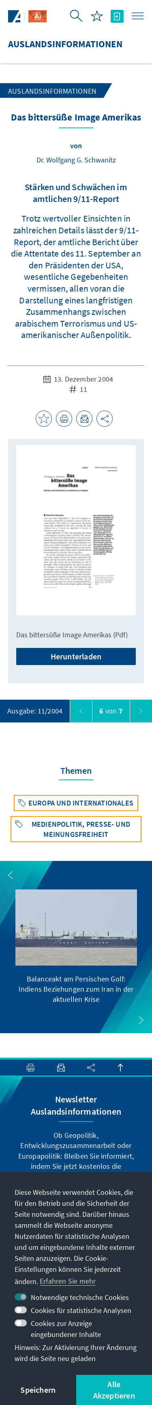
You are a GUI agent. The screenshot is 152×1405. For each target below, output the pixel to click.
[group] (76, 947)
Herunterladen (76, 656)
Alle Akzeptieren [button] (114, 1390)
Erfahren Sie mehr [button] (68, 1281)
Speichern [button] (38, 1390)
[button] (10, 875)
